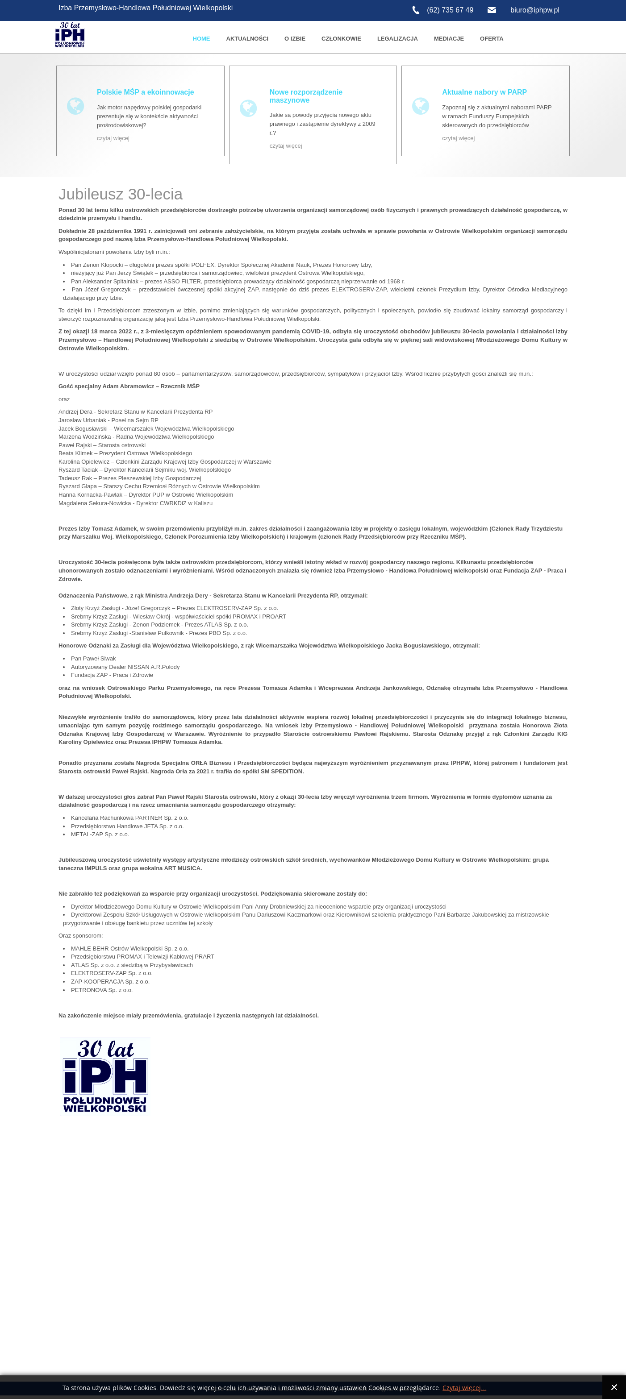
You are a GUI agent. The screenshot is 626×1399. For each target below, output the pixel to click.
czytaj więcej (113, 138)
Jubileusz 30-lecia (120, 192)
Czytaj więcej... (464, 1388)
